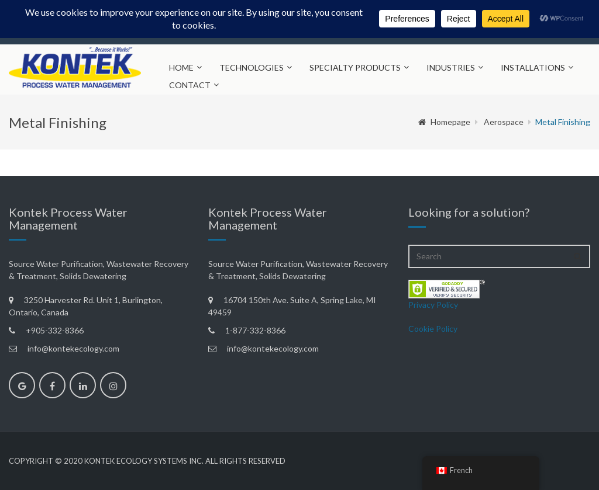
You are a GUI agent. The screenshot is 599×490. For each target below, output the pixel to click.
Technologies (251, 67)
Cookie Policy (432, 328)
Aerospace (504, 122)
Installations (533, 67)
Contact (190, 85)
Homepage (444, 122)
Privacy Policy (433, 305)
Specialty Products (355, 67)
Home (181, 67)
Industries (450, 67)
